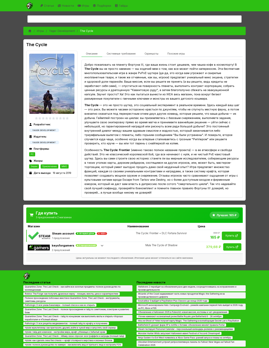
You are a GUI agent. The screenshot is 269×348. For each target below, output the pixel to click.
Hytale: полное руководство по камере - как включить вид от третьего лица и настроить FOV (73, 344)
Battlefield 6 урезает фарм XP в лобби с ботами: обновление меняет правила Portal (181, 325)
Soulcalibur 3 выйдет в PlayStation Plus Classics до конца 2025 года (172, 300)
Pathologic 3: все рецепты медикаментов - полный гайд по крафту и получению (66, 323)
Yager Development (62, 31)
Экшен (34, 166)
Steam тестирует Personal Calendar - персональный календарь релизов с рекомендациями (185, 329)
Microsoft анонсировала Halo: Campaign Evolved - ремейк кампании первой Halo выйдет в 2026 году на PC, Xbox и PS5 (190, 306)
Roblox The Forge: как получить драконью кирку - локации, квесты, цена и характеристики (71, 293)
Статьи (47, 5)
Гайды (121, 5)
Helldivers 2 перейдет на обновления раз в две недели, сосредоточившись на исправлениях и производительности (187, 288)
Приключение (49, 166)
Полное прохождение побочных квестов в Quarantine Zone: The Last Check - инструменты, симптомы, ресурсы (72, 299)
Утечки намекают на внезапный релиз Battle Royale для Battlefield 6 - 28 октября (179, 316)
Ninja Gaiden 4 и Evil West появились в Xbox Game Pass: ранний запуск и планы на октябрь (184, 337)
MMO (64, 166)
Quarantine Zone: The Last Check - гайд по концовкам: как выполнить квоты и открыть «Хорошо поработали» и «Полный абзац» (74, 318)
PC (32, 154)
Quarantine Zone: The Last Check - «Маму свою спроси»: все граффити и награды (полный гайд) (74, 336)
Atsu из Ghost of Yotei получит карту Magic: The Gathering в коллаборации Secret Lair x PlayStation (188, 320)
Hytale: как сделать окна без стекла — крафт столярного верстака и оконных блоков (68, 340)
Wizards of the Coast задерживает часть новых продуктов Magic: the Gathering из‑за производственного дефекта (181, 295)
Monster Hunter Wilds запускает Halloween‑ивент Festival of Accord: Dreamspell (179, 333)
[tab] (91, 54)
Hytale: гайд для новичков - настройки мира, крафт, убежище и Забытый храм (65, 332)
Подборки (102, 5)
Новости (66, 5)
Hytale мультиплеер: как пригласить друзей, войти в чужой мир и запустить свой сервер (70, 327)
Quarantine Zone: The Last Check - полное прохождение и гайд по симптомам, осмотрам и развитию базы (77, 311)
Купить (231, 235)
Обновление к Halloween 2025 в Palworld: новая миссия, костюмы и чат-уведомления (182, 312)
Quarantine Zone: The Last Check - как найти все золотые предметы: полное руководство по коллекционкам (73, 288)
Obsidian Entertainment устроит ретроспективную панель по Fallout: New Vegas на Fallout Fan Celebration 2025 (186, 343)
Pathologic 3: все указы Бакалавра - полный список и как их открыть (60, 305)
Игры (84, 5)
